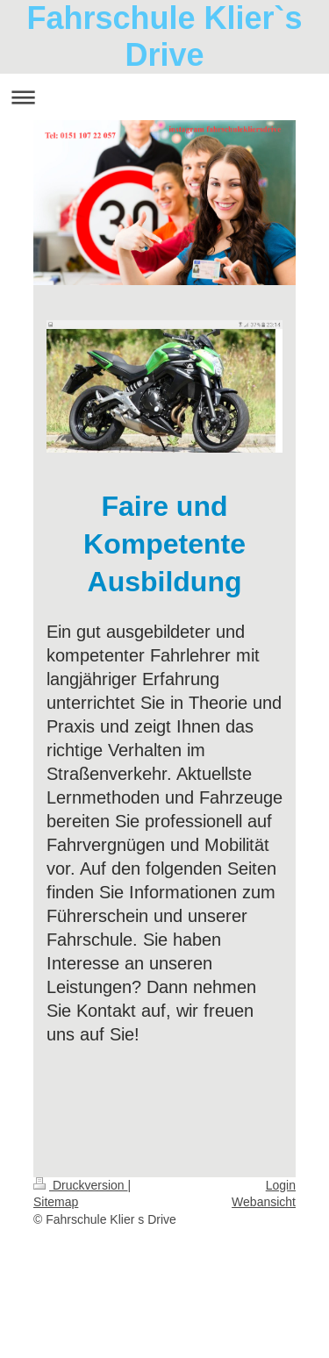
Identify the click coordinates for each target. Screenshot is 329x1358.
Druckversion (80, 1185)
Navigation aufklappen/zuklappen (164, 97)
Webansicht (264, 1202)
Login (281, 1185)
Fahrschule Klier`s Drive (164, 36)
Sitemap (55, 1202)
